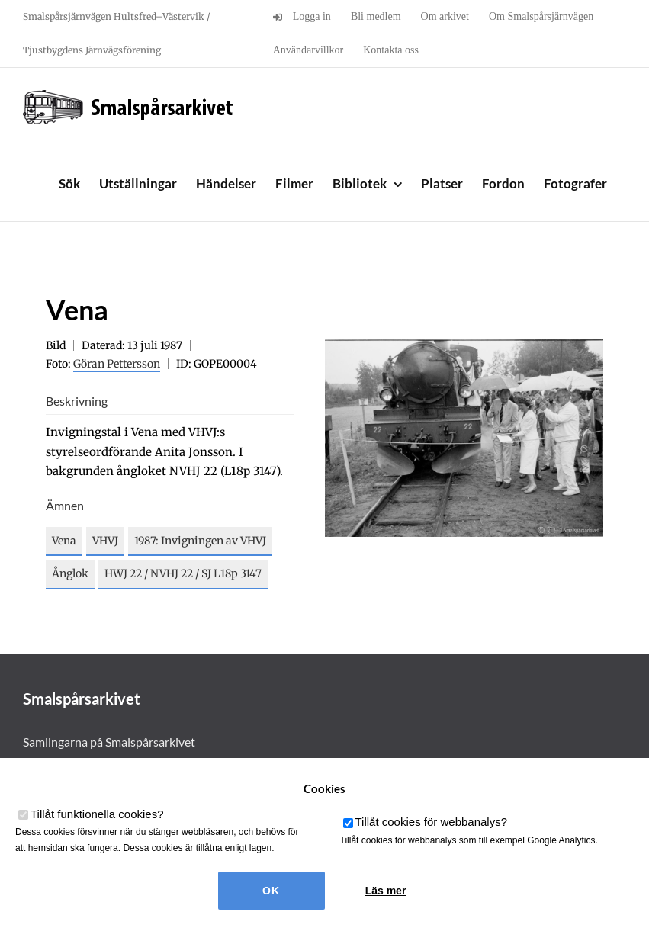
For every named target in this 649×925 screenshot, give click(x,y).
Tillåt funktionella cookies (97, 814)
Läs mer (385, 891)
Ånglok (70, 573)
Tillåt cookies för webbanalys (431, 821)
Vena (64, 541)
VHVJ (105, 541)
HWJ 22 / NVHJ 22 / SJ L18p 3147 (183, 573)
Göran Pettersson (116, 364)
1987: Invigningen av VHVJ (200, 541)
